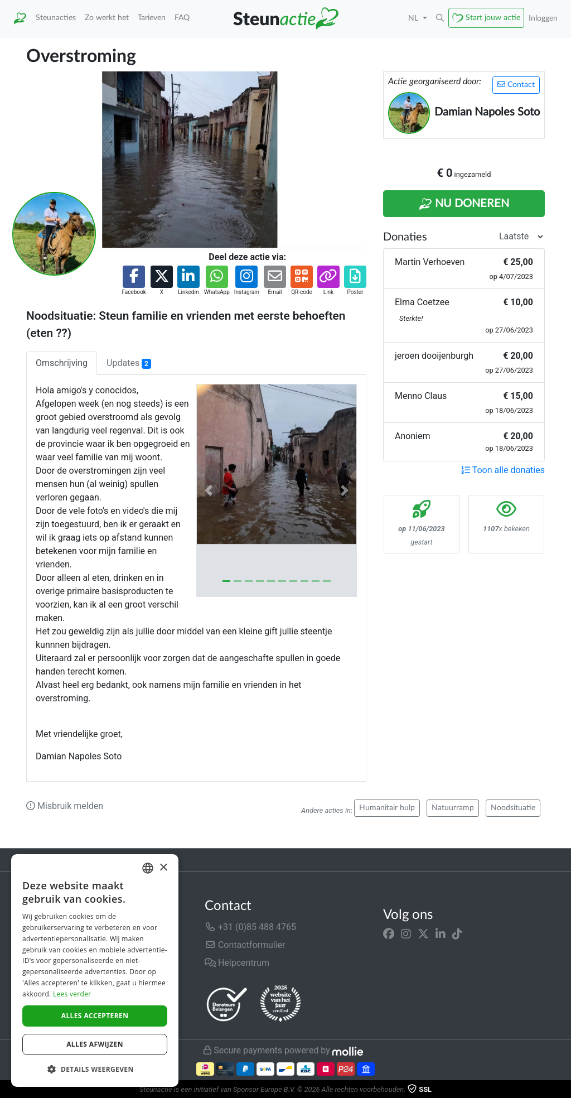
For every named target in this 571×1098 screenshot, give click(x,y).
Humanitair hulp (387, 808)
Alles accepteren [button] (95, 1015)
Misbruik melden (64, 806)
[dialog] (94, 970)
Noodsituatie (513, 808)
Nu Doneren (464, 204)
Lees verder (72, 994)
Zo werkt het (107, 17)
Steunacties (56, 17)
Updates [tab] (129, 363)
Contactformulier (245, 945)
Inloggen (543, 18)
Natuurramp (453, 808)
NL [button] (414, 18)
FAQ (182, 17)
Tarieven (152, 17)
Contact (516, 84)
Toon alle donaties (503, 470)
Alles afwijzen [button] (94, 1044)
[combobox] (147, 868)
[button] (440, 18)
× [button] (163, 868)
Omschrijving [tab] (62, 363)
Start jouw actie (493, 17)
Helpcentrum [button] (237, 962)
